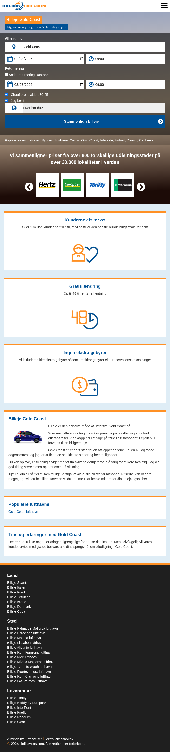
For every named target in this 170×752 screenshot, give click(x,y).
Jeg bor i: (15, 101)
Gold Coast (89, 140)
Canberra (146, 140)
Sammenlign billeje (113, 121)
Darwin (132, 140)
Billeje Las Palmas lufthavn (27, 681)
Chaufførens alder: (26, 95)
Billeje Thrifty (16, 698)
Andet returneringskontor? (26, 75)
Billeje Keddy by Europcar (26, 703)
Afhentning (14, 38)
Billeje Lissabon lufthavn (25, 643)
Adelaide (106, 140)
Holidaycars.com (32, 743)
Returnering (14, 68)
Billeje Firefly (16, 712)
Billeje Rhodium (19, 717)
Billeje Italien (16, 587)
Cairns (74, 140)
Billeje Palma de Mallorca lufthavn (32, 628)
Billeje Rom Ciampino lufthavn (29, 676)
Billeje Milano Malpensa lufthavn (31, 662)
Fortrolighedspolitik (59, 739)
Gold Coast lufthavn (23, 512)
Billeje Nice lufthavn (22, 657)
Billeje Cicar (16, 722)
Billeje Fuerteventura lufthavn (29, 671)
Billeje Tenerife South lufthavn (29, 667)
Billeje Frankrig (18, 592)
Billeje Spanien (18, 583)
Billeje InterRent (19, 707)
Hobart (120, 140)
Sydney (47, 140)
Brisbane (61, 140)
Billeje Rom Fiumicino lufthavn (29, 652)
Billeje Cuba (16, 611)
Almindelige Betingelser (25, 739)
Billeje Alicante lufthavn (24, 647)
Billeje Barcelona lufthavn (26, 633)
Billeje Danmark (19, 607)
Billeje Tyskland (18, 597)
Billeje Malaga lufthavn (24, 638)
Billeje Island (16, 602)
